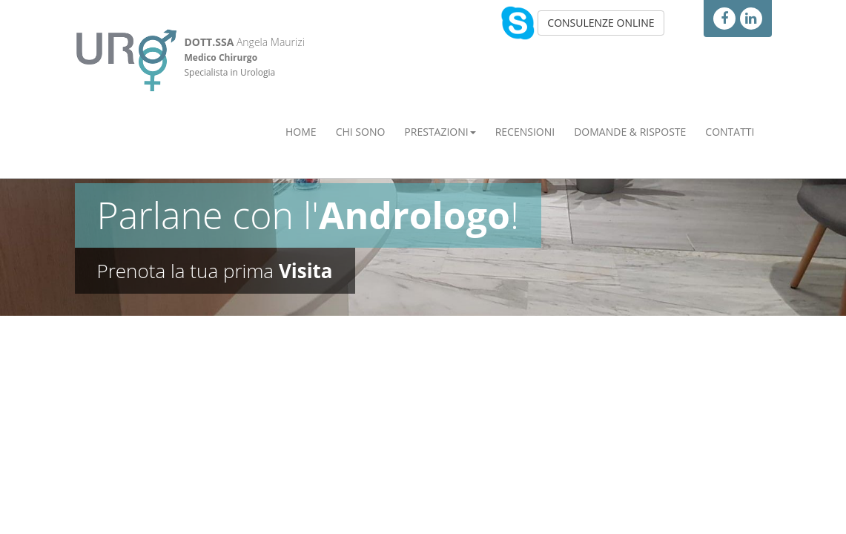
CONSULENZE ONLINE (600, 23)
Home (301, 132)
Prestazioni (439, 132)
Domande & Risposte (630, 132)
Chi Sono (361, 132)
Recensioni (525, 132)
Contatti (729, 132)
